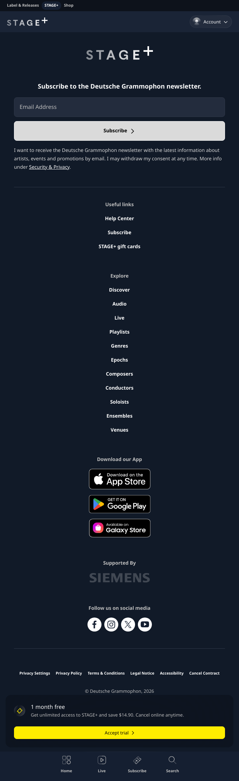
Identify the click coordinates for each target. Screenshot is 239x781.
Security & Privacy (49, 167)
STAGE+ (51, 5)
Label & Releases (23, 5)
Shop (68, 5)
